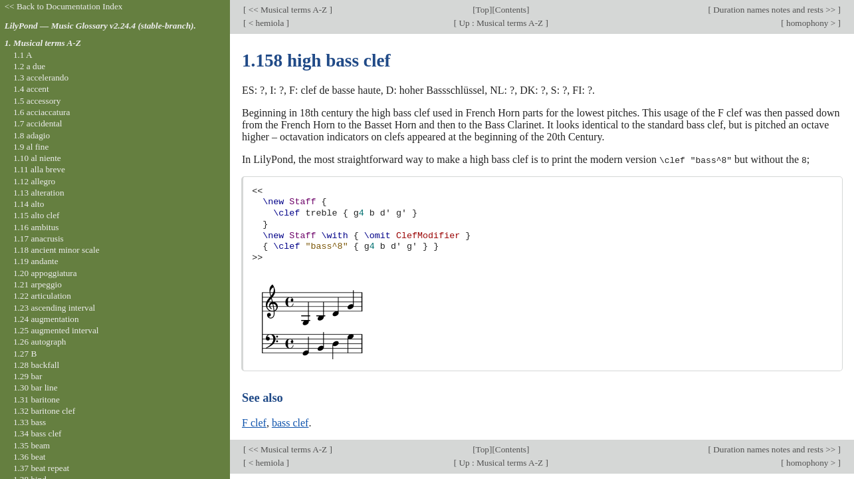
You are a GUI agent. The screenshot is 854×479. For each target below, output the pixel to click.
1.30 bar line (35, 388)
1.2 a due (29, 66)
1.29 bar (27, 376)
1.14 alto (28, 204)
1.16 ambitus (36, 227)
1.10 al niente (37, 158)
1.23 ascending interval (54, 308)
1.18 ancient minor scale (56, 250)
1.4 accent (31, 89)
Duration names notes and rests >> (774, 10)
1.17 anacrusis (38, 238)
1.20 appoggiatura (45, 273)
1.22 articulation (42, 296)
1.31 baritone (36, 399)
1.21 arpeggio (37, 284)
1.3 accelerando (40, 77)
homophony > (811, 23)
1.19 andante (35, 261)
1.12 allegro (34, 181)
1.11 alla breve (39, 169)
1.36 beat (29, 457)
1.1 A (23, 55)
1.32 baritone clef (44, 411)
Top (482, 10)
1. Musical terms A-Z (43, 43)
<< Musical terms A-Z (287, 10)
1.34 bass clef (37, 433)
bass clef (290, 422)
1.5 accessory (36, 101)
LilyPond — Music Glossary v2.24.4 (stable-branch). (100, 26)
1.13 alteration (38, 193)
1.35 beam (31, 445)
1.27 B (25, 354)
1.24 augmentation (46, 319)
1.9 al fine (31, 147)
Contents (510, 10)
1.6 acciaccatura (41, 112)
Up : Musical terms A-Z (501, 23)
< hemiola (266, 23)
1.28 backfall (36, 365)
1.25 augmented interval (56, 330)
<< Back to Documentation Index (64, 6)
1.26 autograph (39, 342)
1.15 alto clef (36, 215)
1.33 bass (29, 422)
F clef (254, 422)
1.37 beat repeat (41, 468)
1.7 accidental (37, 123)
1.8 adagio (31, 135)
